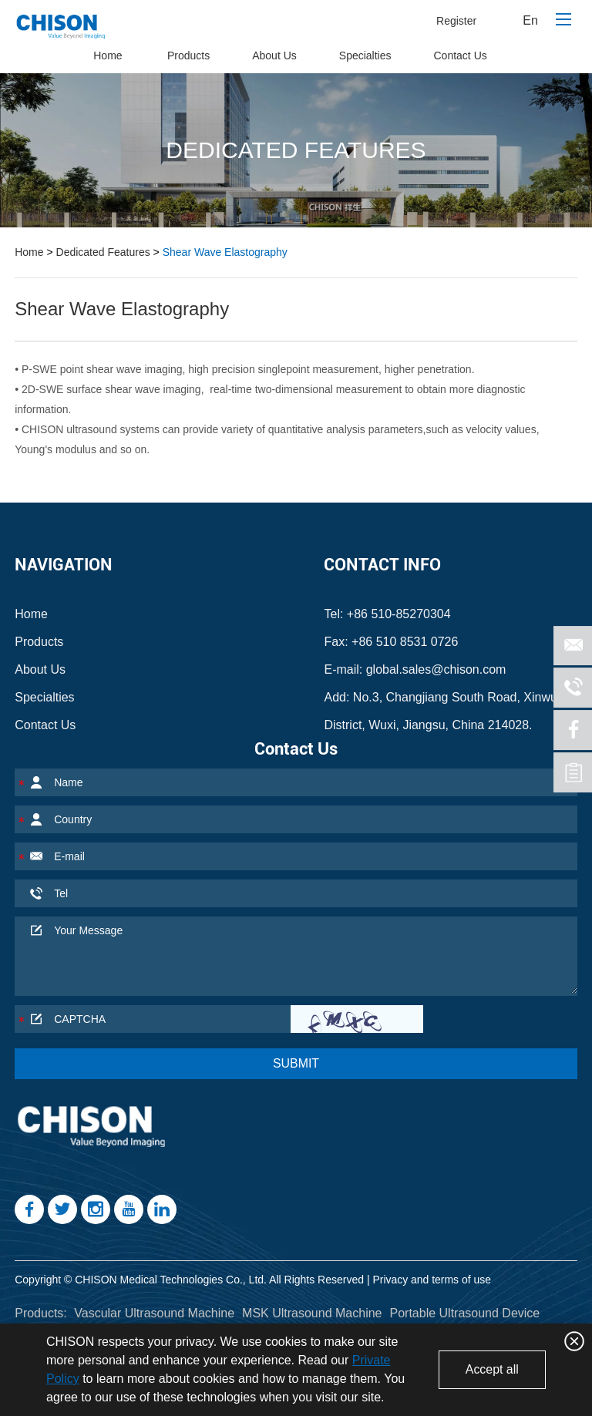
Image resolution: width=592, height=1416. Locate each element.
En (530, 20)
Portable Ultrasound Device (464, 1313)
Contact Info (382, 564)
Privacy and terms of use (431, 1279)
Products (188, 55)
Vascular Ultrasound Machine (154, 1313)
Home (107, 55)
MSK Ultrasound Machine (312, 1313)
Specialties (365, 55)
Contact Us (460, 55)
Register (456, 21)
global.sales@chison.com (436, 669)
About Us (274, 55)
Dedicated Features (103, 252)
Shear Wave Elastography (225, 252)
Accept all (491, 1369)
